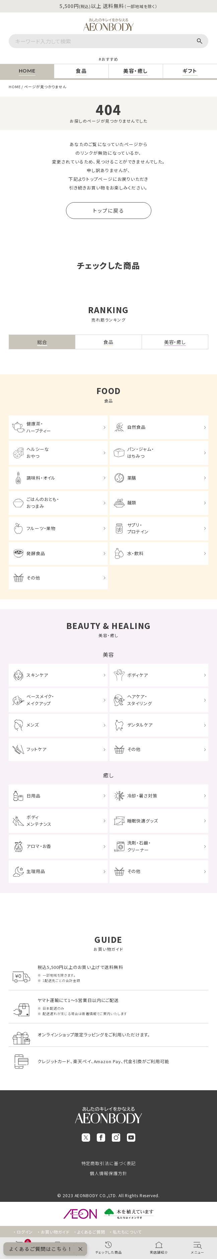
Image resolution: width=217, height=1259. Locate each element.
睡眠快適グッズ (142, 820)
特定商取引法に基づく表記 (108, 1163)
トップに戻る (108, 210)
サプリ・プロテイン (138, 528)
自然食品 (136, 427)
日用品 (33, 795)
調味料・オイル (41, 478)
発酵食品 (35, 553)
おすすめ (109, 59)
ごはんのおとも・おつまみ (42, 502)
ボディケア (137, 675)
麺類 (132, 502)
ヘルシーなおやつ (37, 452)
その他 (33, 578)
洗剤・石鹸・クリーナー (139, 846)
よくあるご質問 (91, 1232)
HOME (15, 86)
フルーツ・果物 (41, 528)
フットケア (36, 749)
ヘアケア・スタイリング (139, 700)
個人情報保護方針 (108, 1173)
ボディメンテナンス (39, 820)
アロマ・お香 (38, 846)
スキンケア (37, 675)
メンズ (32, 725)
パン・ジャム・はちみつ (140, 452)
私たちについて (127, 1232)
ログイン (25, 1232)
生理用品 (35, 871)
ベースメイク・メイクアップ (40, 700)
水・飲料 (135, 553)
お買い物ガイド (55, 1232)
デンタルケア (140, 725)
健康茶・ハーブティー (38, 427)
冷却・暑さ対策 (142, 795)
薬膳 (132, 478)
